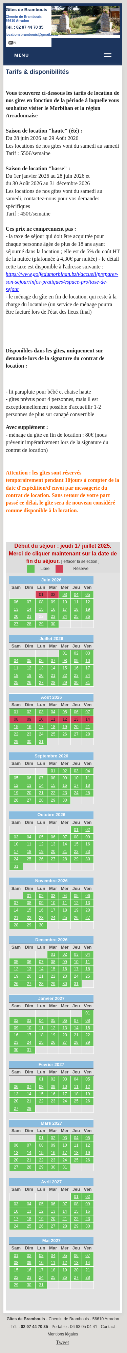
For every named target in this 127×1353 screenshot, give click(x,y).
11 (76, 602)
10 (64, 602)
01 (64, 653)
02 (76, 653)
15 (41, 609)
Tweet (62, 1342)
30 (53, 624)
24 (64, 616)
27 (16, 624)
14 (29, 609)
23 (53, 616)
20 (16, 616)
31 (87, 682)
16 (53, 609)
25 (76, 616)
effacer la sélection (80, 561)
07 (29, 602)
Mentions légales (62, 1334)
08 (41, 602)
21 (29, 616)
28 (29, 624)
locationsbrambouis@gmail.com (32, 34)
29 (41, 624)
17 (64, 609)
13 (16, 609)
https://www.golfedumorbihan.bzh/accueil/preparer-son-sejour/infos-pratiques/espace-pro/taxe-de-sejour (62, 281)
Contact (108, 1326)
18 (76, 609)
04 (76, 594)
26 (87, 616)
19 (87, 609)
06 (16, 602)
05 (87, 594)
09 (53, 602)
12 (87, 602)
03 (64, 594)
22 (41, 616)
